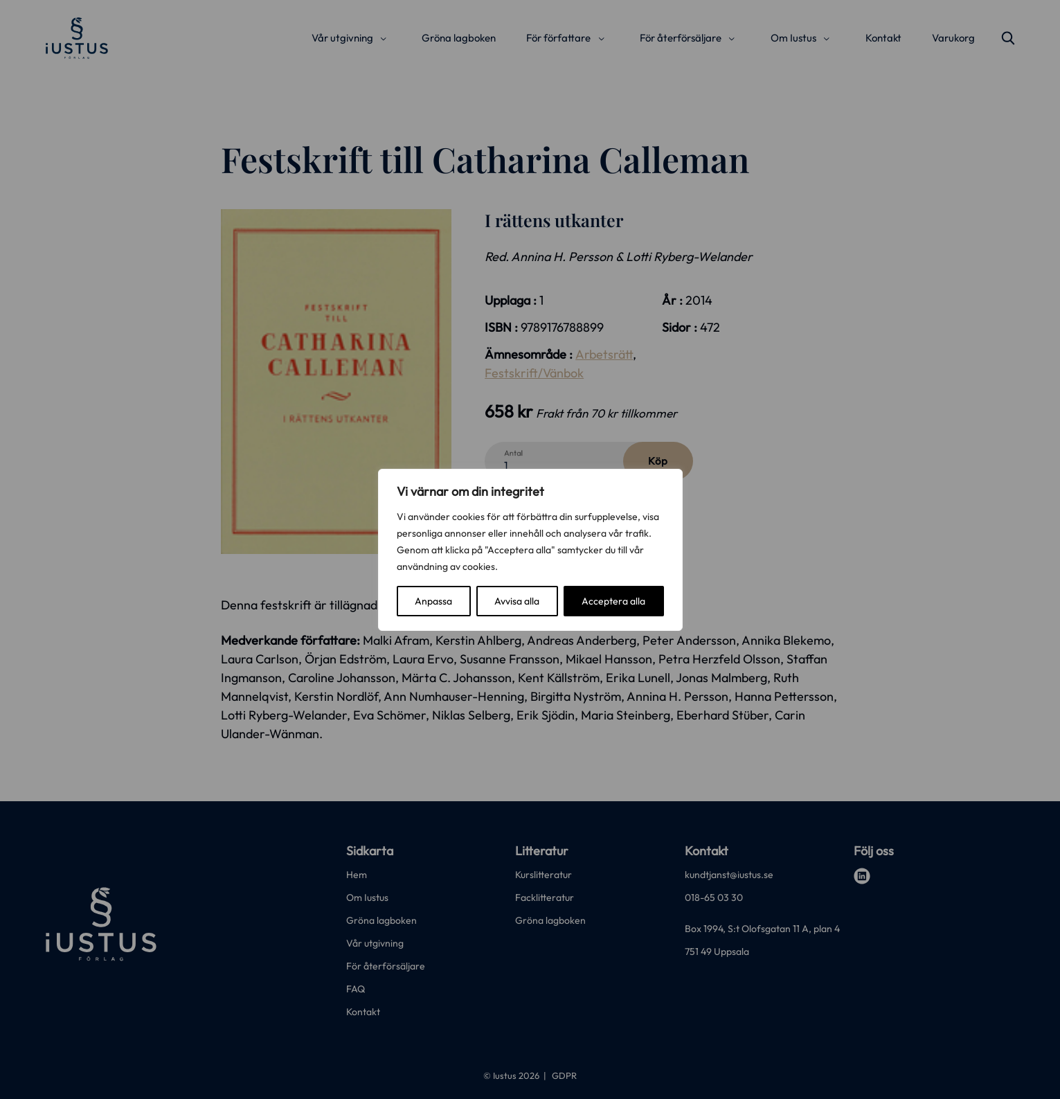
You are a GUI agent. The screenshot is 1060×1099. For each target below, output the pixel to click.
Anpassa (433, 601)
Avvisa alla (516, 601)
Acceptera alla (613, 601)
